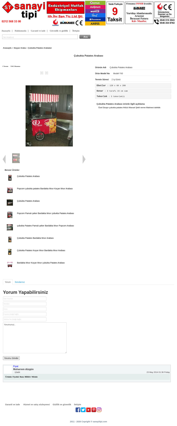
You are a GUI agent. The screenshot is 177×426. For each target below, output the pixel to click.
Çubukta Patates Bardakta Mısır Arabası (35, 238)
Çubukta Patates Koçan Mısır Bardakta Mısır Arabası (41, 250)
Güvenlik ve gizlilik (59, 31)
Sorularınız (20, 282)
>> (46, 73)
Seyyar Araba (20, 48)
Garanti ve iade (38, 31)
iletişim (77, 404)
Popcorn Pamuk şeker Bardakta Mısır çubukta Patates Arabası (45, 213)
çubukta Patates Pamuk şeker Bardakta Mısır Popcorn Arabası (45, 225)
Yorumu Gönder (11, 358)
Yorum (8, 282)
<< (42, 73)
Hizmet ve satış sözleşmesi (36, 404)
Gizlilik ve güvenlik (62, 404)
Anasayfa (5, 31)
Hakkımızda (20, 31)
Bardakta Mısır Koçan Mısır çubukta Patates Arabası (41, 263)
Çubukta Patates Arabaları (40, 48)
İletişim (75, 31)
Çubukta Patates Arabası (28, 176)
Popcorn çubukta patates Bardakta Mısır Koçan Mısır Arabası (45, 188)
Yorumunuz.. (35, 337)
